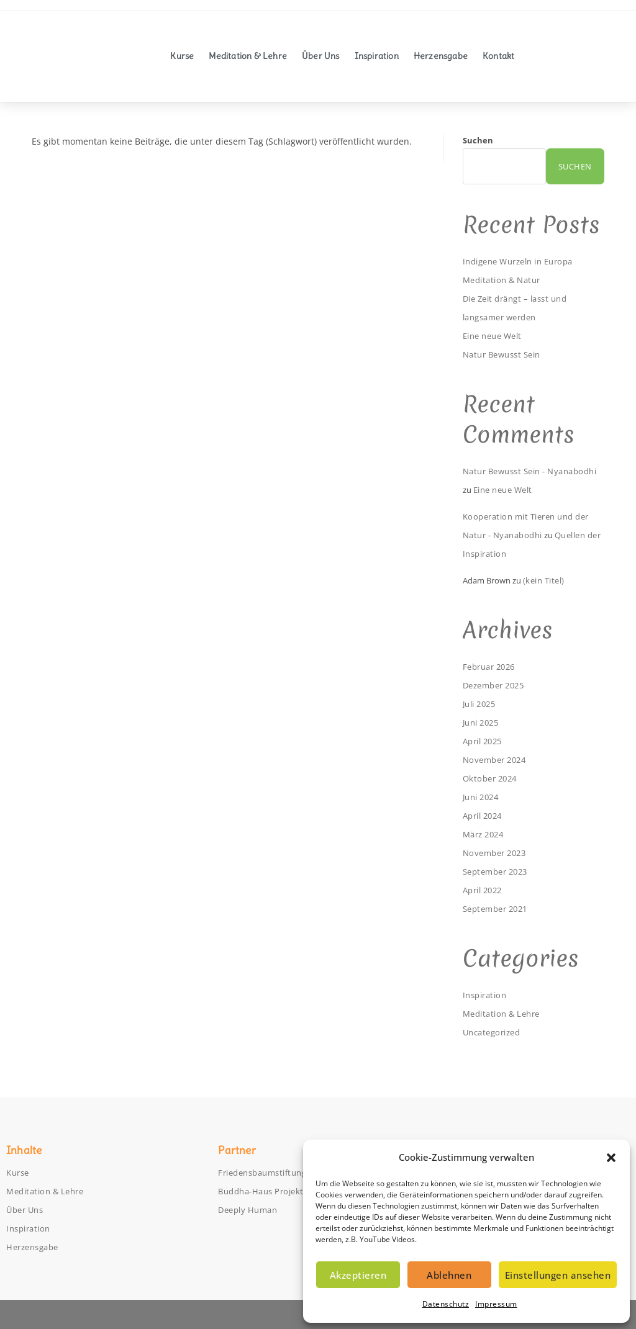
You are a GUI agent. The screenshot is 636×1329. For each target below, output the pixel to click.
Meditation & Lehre (248, 55)
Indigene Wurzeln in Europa (525, 261)
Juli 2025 (482, 704)
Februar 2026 (492, 666)
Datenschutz (446, 1304)
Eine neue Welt (496, 335)
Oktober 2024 (492, 778)
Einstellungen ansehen (558, 1275)
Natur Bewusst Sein (506, 354)
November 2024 (498, 759)
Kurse (182, 55)
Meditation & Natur (506, 280)
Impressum (496, 1304)
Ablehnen (449, 1275)
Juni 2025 (483, 722)
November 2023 (498, 852)
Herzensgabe (441, 55)
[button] (611, 1157)
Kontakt (498, 55)
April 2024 (485, 815)
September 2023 (499, 871)
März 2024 (486, 834)
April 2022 (485, 890)
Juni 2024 (483, 797)
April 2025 (485, 741)
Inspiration (377, 55)
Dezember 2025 (497, 685)
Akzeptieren (358, 1275)
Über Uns (321, 55)
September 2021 (499, 908)
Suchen (478, 140)
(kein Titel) (546, 580)
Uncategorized (495, 1032)
